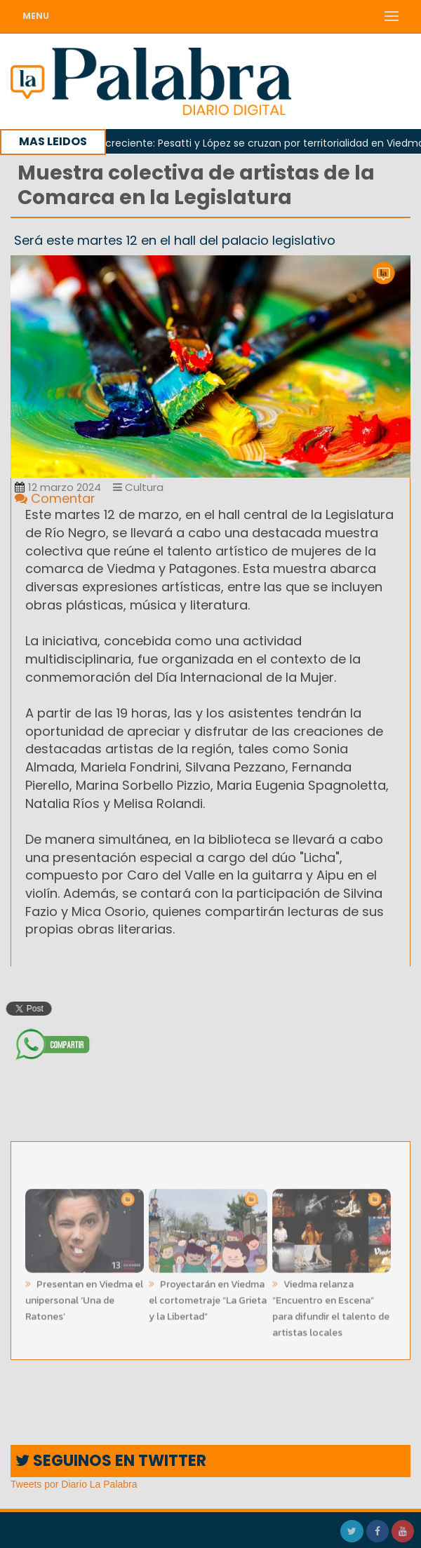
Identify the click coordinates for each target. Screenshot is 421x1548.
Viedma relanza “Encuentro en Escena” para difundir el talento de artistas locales (330, 1306)
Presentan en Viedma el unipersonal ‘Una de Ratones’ (84, 1297)
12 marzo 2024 (58, 487)
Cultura (138, 487)
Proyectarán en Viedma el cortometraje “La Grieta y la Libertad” (208, 1297)
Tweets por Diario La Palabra (74, 1484)
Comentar (55, 498)
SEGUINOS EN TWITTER (110, 1461)
